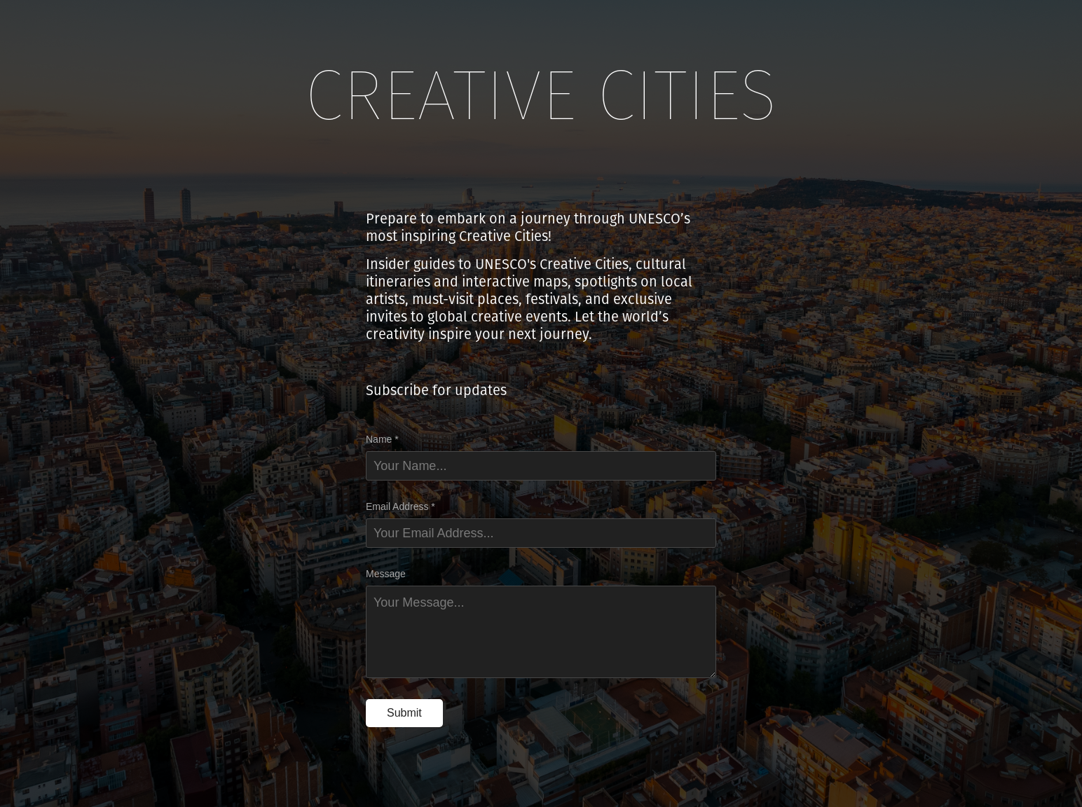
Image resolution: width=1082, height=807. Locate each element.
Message (386, 574)
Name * (382, 439)
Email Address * (400, 506)
